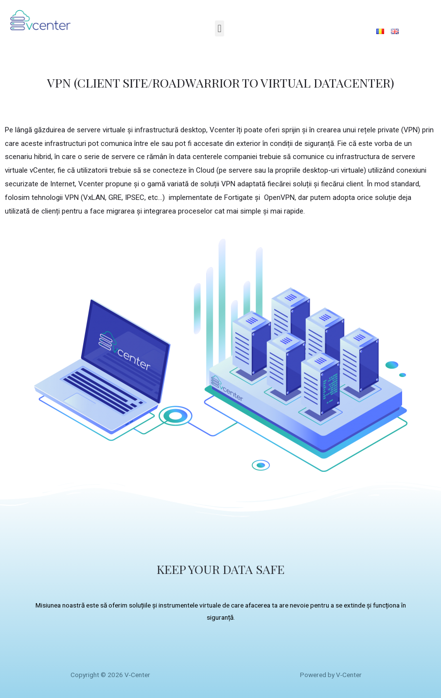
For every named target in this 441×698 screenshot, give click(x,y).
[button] (219, 28)
